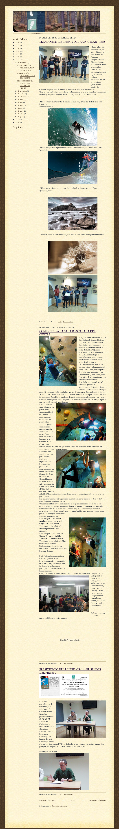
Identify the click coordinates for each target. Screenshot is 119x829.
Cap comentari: (68, 322)
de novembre (22, 91)
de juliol (21, 99)
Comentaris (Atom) (59, 806)
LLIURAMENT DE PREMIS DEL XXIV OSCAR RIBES (25, 67)
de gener (21, 117)
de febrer (21, 114)
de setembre (22, 97)
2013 (18, 57)
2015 (18, 51)
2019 (18, 42)
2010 (18, 122)
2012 (18, 60)
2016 (18, 48)
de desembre (22, 62)
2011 (18, 119)
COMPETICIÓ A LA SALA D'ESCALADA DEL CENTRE (26, 75)
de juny (20, 102)
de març (21, 111)
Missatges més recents (48, 800)
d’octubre (21, 94)
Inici (73, 800)
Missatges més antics (97, 800)
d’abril (20, 108)
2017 (18, 45)
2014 (18, 54)
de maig (21, 105)
